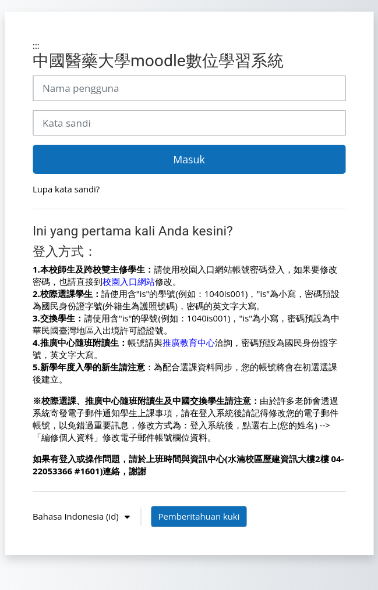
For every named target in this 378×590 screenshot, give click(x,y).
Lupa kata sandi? (66, 189)
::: (36, 45)
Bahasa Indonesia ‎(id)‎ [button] (77, 516)
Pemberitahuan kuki (199, 516)
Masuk (189, 159)
